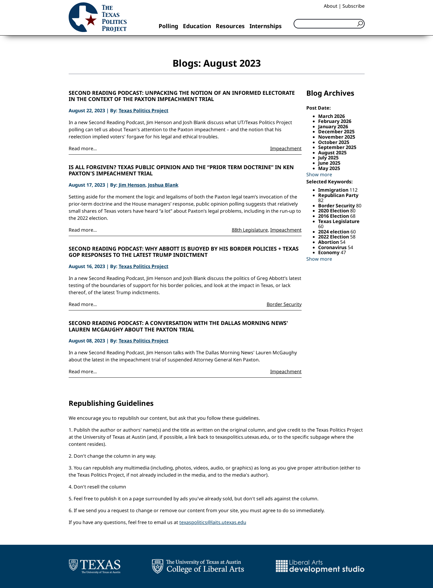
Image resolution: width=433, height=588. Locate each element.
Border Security (284, 304)
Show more (319, 174)
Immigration (334, 190)
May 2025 (329, 168)
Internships (266, 26)
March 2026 (331, 116)
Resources (230, 26)
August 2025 (332, 152)
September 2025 (337, 147)
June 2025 (329, 163)
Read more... (83, 148)
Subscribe (353, 6)
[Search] (329, 23)
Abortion (329, 242)
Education (197, 26)
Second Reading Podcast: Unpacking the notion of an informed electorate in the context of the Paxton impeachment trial (182, 96)
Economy (329, 252)
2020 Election (334, 210)
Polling (168, 26)
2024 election (334, 231)
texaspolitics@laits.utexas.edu (212, 522)
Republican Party (338, 195)
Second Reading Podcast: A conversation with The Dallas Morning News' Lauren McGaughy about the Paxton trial (178, 326)
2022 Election (334, 236)
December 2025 (336, 131)
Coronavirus (333, 247)
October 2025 (333, 142)
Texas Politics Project (143, 110)
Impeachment (286, 148)
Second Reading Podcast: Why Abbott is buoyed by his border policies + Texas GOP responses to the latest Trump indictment (184, 252)
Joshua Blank (163, 185)
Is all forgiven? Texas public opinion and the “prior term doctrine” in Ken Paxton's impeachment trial (181, 170)
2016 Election (334, 216)
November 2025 (336, 137)
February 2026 (334, 121)
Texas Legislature (339, 221)
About (330, 6)
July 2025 (328, 157)
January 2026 (333, 126)
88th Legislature (250, 230)
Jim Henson (132, 185)
